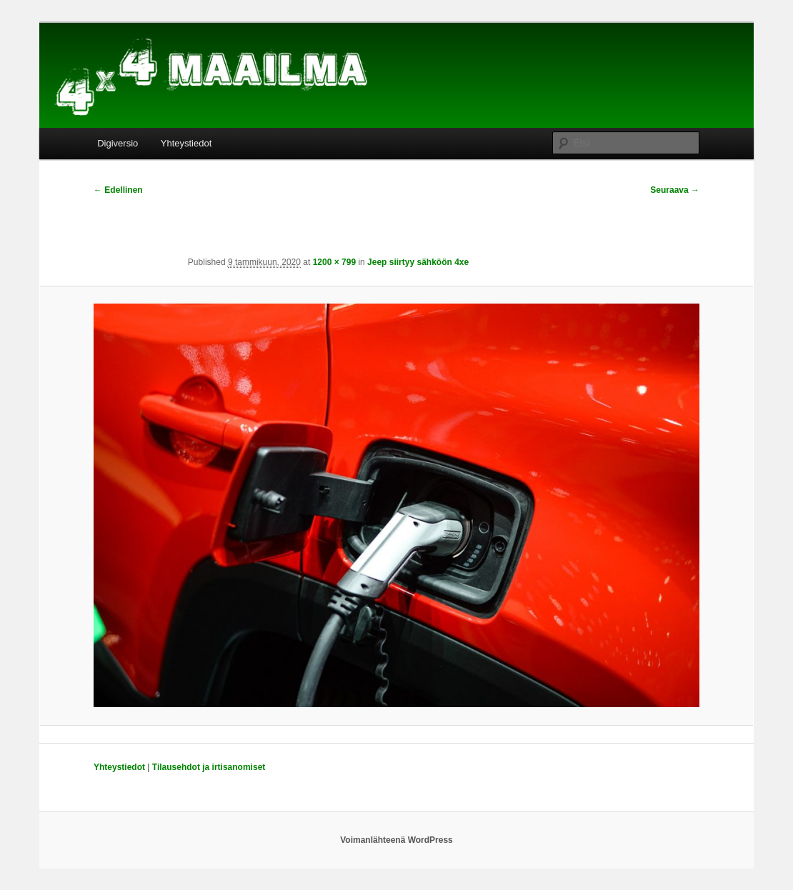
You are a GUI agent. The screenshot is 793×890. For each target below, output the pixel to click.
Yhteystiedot (186, 143)
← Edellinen (118, 190)
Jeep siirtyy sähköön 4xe (418, 262)
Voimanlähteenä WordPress (396, 840)
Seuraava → (674, 190)
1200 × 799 (334, 262)
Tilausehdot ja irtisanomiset (208, 767)
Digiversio (117, 143)
